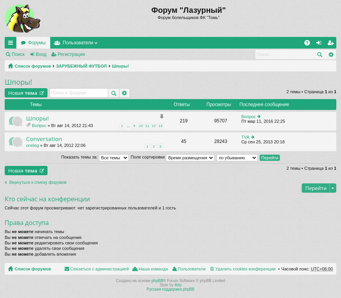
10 (141, 126)
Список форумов (33, 66)
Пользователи (78, 42)
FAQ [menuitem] (309, 44)
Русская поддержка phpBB (170, 289)
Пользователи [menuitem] (192, 269)
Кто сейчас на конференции (47, 199)
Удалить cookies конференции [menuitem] (245, 269)
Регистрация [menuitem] (332, 44)
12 (154, 126)
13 (160, 126)
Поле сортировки (172, 157)
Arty (177, 285)
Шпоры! (120, 66)
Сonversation (44, 139)
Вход (41, 54)
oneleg (32, 145)
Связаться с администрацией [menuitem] (99, 269)
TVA (245, 137)
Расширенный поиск (330, 54)
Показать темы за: (95, 157)
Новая (22, 92)
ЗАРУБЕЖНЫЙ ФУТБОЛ (81, 66)
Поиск (18, 54)
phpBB (157, 281)
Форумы (37, 42)
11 (147, 126)
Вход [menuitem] (320, 44)
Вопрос (39, 125)
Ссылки (12, 44)
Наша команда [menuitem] (153, 269)
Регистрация (71, 54)
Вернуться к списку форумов (38, 182)
